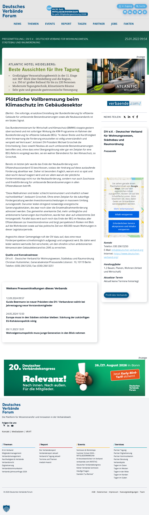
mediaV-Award (45, 462)
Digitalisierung (8, 465)
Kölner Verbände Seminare (87, 468)
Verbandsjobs (119, 462)
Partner (99, 24)
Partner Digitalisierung (123, 453)
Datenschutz (102, 492)
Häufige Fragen (83, 471)
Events (50, 24)
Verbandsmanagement (11, 456)
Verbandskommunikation (12, 468)
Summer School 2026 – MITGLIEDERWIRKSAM (86, 454)
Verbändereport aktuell (48, 453)
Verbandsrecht (8, 462)
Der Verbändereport (47, 450)
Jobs (114, 24)
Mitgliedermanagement (11, 453)
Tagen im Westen (121, 468)
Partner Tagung (120, 450)
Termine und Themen (48, 459)
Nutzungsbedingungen (129, 492)
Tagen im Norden (121, 474)
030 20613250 (120, 246)
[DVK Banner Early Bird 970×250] (74, 361)
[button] (6, 508)
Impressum (113, 492)
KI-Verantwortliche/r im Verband (89, 458)
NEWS (17, 24)
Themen (33, 24)
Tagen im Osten (120, 465)
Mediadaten (18, 431)
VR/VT (28, 431)
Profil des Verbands (116, 295)
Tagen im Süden (120, 477)
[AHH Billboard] (74, 60)
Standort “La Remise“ (85, 474)
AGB (93, 492)
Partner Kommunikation (123, 456)
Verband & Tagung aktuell (49, 456)
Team (142, 492)
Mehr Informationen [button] (124, 209)
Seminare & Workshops (86, 450)
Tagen (82, 24)
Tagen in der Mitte (121, 471)
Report (66, 24)
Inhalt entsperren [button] (124, 214)
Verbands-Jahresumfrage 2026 (14, 471)
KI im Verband (7, 450)
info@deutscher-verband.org (127, 250)
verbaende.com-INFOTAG (87, 462)
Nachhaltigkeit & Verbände (13, 459)
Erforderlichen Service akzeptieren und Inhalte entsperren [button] (124, 226)
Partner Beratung (121, 459)
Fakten (129, 24)
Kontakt (5, 431)
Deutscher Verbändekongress (89, 465)
